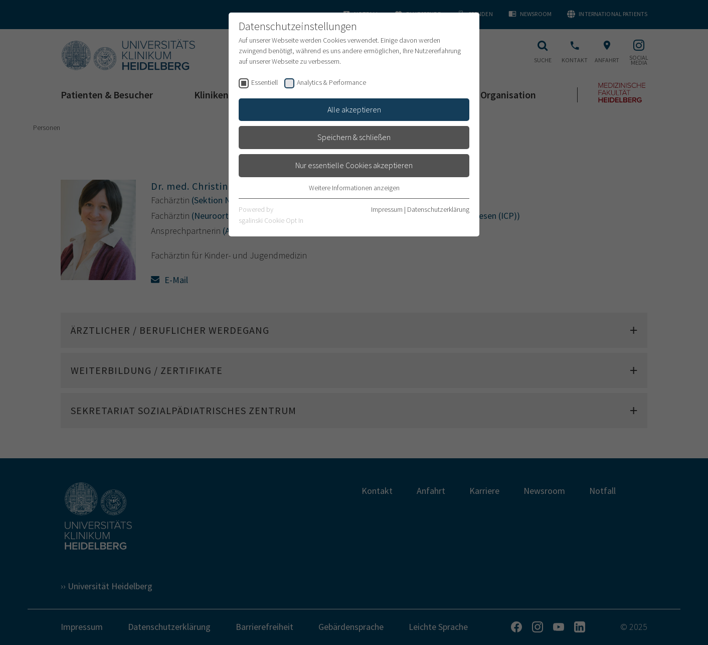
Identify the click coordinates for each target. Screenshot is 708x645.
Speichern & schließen (354, 137)
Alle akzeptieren (354, 109)
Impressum (387, 209)
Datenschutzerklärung (438, 209)
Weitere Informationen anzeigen (354, 187)
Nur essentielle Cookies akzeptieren (354, 165)
